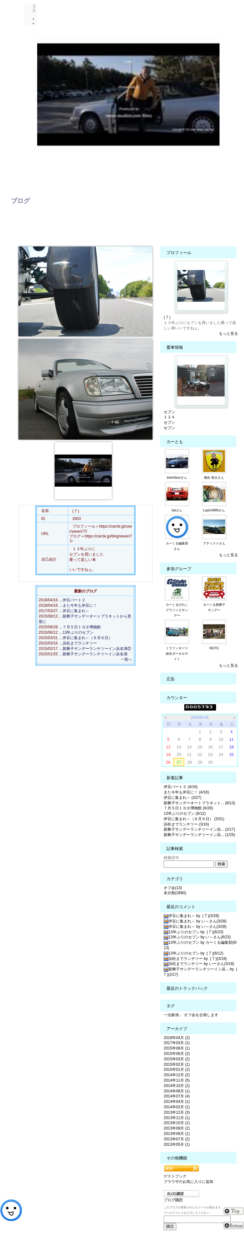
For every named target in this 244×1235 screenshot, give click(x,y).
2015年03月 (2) (177, 1059)
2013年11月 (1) (177, 1118)
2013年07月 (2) (177, 1139)
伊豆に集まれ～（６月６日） (87, 638)
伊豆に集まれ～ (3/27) (182, 797)
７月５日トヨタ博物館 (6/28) (188, 808)
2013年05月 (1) (177, 1144)
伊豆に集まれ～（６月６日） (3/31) (194, 819)
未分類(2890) (175, 893)
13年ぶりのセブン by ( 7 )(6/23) (193, 932)
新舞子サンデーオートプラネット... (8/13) (199, 803)
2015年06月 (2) (177, 1053)
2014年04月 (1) (177, 1101)
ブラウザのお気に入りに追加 (188, 1181)
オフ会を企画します (201, 1015)
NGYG (214, 648)
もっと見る (228, 333)
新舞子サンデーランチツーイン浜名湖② (97, 648)
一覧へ (126, 659)
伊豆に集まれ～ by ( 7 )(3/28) (191, 916)
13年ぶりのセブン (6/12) (185, 813)
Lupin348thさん (214, 510)
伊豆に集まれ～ (76, 611)
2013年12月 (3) (177, 1112)
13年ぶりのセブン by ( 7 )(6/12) (193, 953)
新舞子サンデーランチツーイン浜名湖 (95, 654)
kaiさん (177, 510)
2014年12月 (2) (177, 1075)
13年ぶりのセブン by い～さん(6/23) (197, 937)
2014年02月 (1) (177, 1107)
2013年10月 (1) (177, 1123)
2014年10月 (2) (177, 1085)
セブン (169, 412)
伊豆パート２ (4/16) (181, 787)
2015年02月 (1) (177, 1064)
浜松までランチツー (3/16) (186, 824)
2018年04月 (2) (177, 1038)
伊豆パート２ (74, 600)
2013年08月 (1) (177, 1133)
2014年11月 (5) (177, 1080)
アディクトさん (214, 543)
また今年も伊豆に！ (80, 605)
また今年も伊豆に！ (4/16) (186, 792)
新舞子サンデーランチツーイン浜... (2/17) (199, 829)
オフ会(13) (173, 888)
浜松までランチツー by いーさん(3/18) (199, 964)
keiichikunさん (177, 477)
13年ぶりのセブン (78, 632)
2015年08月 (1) (177, 1048)
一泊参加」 (173, 1015)
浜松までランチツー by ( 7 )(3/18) (195, 958)
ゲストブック (175, 1176)
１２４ (169, 417)
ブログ (20, 200)
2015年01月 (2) (177, 1069)
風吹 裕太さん (214, 477)
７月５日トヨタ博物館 (82, 627)
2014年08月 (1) (177, 1091)
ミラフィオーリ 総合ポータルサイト (178, 653)
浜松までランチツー (80, 643)
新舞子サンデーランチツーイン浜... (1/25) (199, 835)
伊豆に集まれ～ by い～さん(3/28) (195, 921)
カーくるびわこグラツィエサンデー (177, 610)
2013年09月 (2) (177, 1128)
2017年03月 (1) (177, 1043)
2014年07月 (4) (177, 1096)
